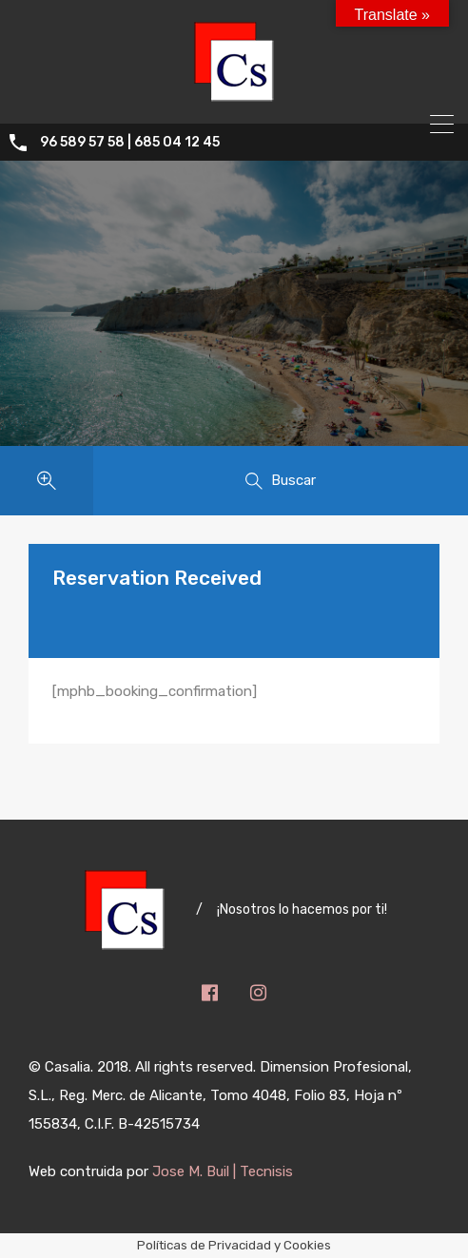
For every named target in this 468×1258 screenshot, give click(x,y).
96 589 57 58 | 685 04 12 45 (130, 142)
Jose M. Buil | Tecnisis (222, 1171)
